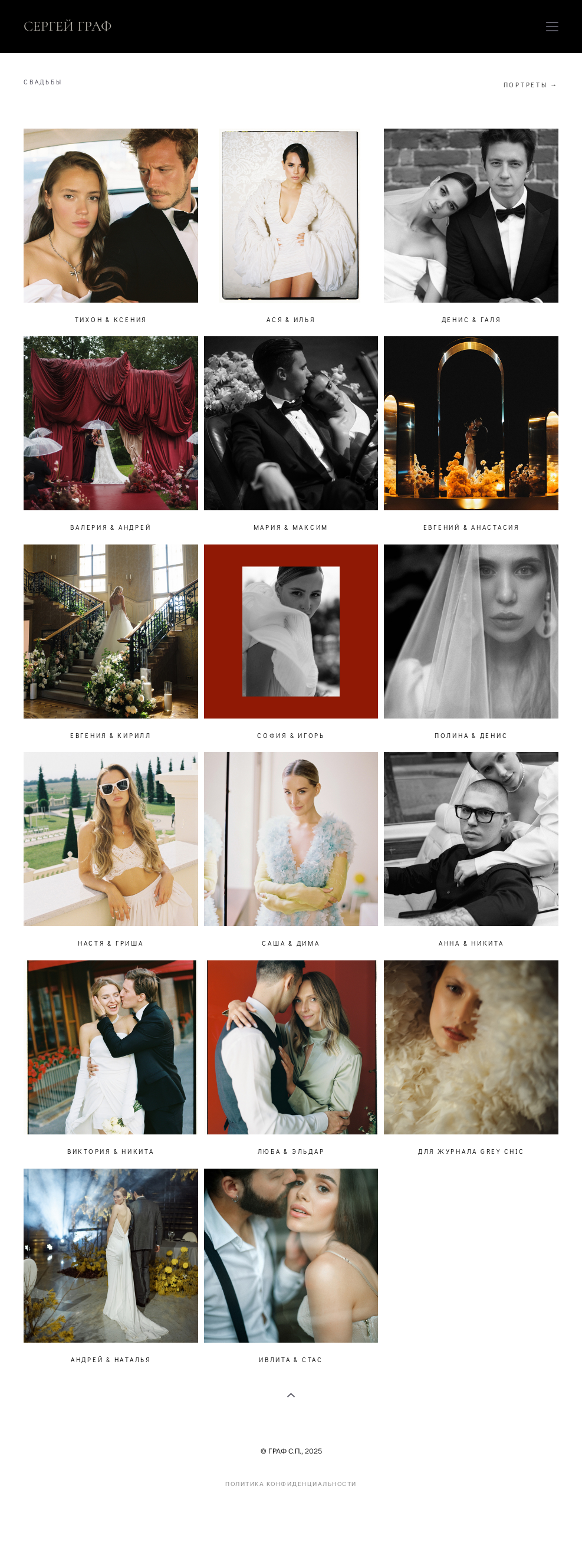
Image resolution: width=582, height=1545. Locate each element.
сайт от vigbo (535, 1517)
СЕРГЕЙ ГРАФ (68, 26)
